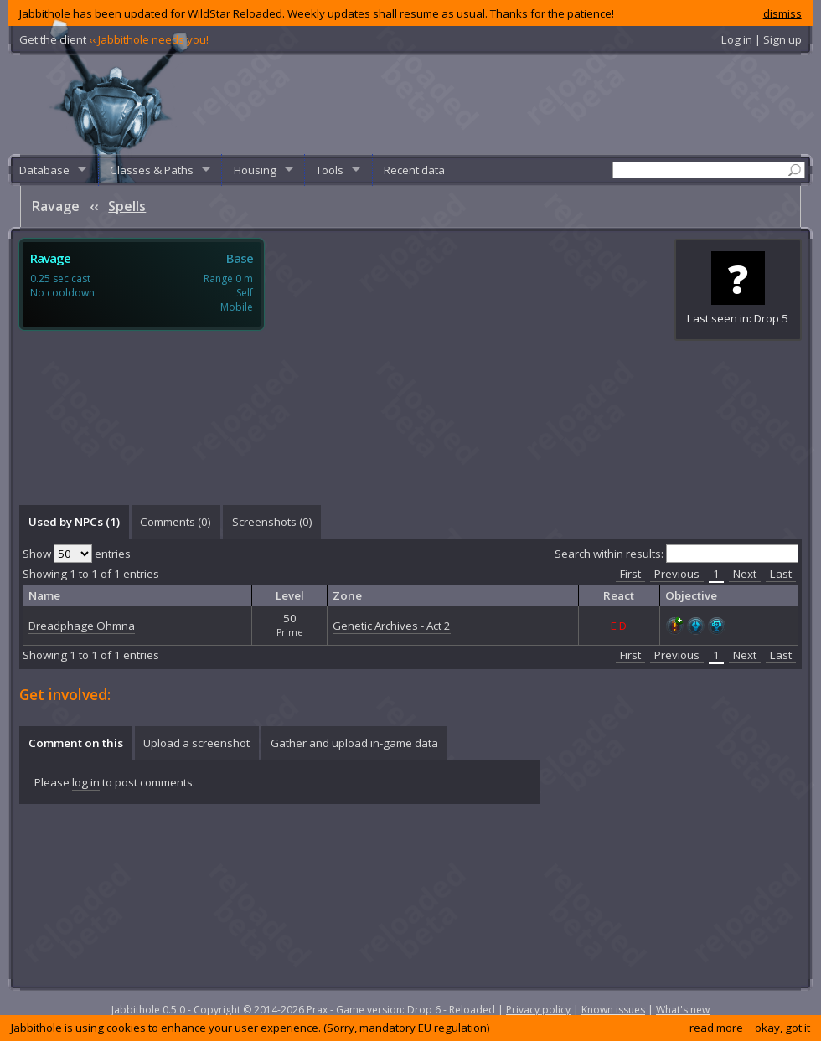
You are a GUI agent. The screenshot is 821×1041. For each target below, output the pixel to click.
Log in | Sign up (761, 39)
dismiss (782, 13)
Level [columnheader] (290, 595)
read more (716, 1027)
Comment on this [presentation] (75, 742)
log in (86, 782)
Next (744, 573)
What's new (683, 1009)
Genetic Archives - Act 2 (392, 625)
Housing (255, 170)
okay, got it (782, 1027)
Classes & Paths (152, 170)
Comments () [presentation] (175, 521)
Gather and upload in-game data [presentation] (354, 742)
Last (781, 573)
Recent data (414, 170)
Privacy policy (538, 1009)
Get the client (114, 39)
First (630, 573)
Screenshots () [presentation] (272, 521)
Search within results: (676, 553)
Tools (329, 170)
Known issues (613, 1009)
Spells (127, 206)
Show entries (77, 553)
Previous (677, 573)
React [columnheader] (618, 595)
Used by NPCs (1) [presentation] (74, 521)
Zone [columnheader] (347, 595)
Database (44, 170)
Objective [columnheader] (691, 595)
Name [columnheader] (44, 595)
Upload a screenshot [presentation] (196, 742)
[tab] (73, 522)
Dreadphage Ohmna (81, 625)
